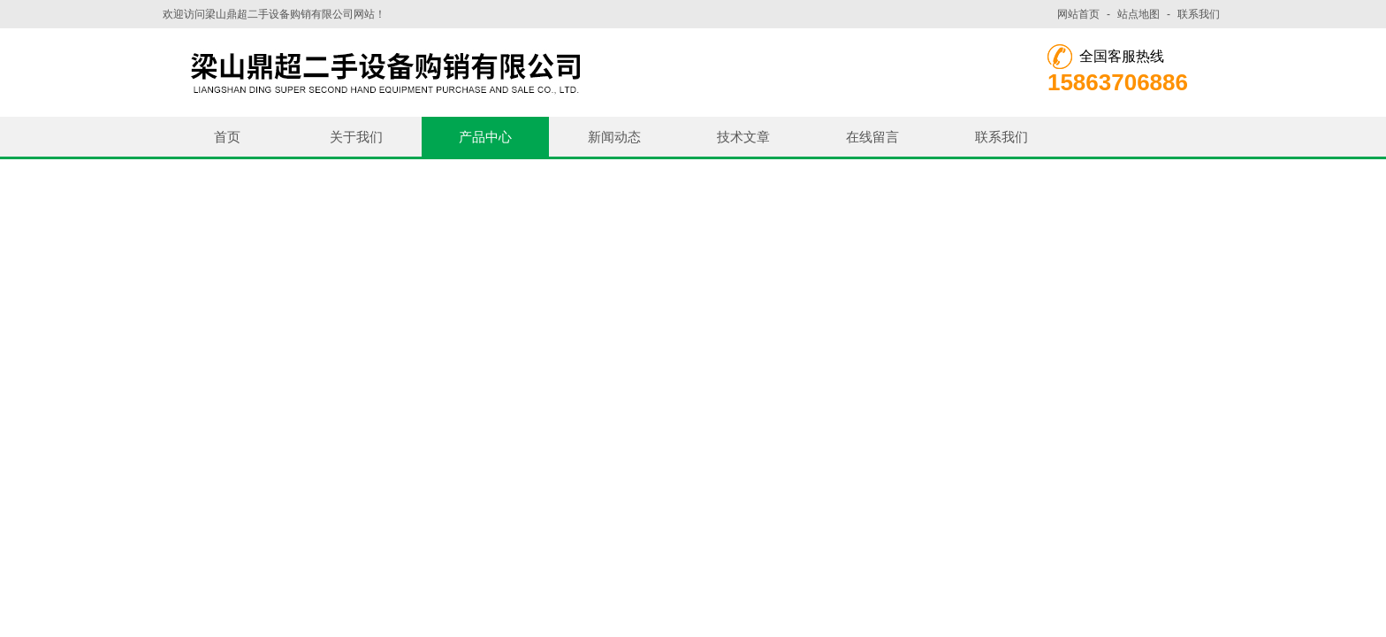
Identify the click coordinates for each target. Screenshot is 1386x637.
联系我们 (1198, 14)
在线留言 (872, 136)
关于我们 (356, 136)
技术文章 (743, 136)
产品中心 (485, 136)
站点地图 (1138, 14)
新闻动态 (614, 136)
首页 (227, 136)
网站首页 (1078, 14)
